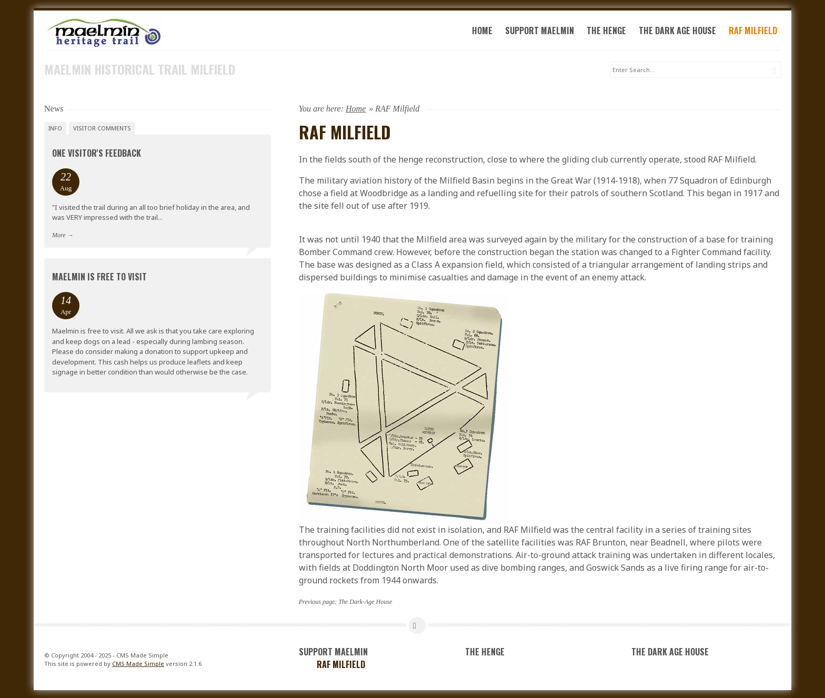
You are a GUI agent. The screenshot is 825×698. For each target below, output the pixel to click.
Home (482, 30)
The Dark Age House (677, 30)
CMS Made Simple (138, 663)
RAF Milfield (753, 30)
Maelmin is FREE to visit (99, 276)
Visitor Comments (102, 128)
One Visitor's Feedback (96, 153)
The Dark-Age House (365, 601)
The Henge (606, 30)
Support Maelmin (539, 30)
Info (55, 128)
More (59, 235)
